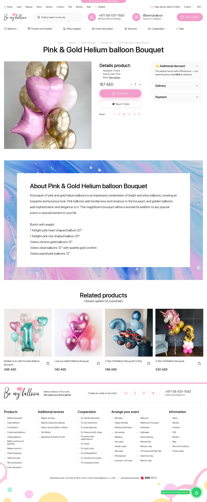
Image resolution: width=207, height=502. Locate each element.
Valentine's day (13, 458)
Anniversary (120, 432)
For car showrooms (89, 423)
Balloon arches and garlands (15, 442)
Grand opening (146, 437)
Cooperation (156, 28)
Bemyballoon (114, 77)
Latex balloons (13, 423)
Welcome (144, 418)
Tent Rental (45, 432)
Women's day (146, 446)
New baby (119, 451)
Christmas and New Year (151, 451)
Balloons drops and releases (53, 423)
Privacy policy (178, 451)
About (39, 7)
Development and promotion (139, 478)
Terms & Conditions (180, 446)
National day (145, 441)
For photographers (89, 453)
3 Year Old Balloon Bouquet (169, 361)
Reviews (79, 7)
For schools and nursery (91, 458)
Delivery (49, 7)
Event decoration (102, 28)
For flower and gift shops (91, 432)
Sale (180, 28)
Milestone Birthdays (123, 427)
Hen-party (119, 441)
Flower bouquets (14, 453)
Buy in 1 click (120, 104)
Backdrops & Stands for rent (53, 437)
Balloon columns (14, 448)
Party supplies (72, 28)
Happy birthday (121, 423)
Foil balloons (12, 427)
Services (130, 28)
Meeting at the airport (149, 423)
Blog (89, 7)
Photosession (120, 456)
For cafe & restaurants (90, 418)
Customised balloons (16, 432)
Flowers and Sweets (40, 28)
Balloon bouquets (14, 418)
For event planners (89, 427)
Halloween (144, 432)
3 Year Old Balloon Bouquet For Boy (123, 361)
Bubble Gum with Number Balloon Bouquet (22, 362)
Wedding (118, 437)
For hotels (85, 444)
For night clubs (87, 448)
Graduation (145, 427)
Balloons (10, 28)
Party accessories (14, 462)
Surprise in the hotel (123, 460)
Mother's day (146, 460)
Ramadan (119, 418)
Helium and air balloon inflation (54, 427)
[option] (48, 105)
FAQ (70, 7)
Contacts (60, 7)
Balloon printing (48, 418)
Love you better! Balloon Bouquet (71, 361)
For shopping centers (90, 462)
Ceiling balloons (14, 437)
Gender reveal (120, 446)
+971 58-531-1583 (178, 391)
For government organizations (87, 437)
